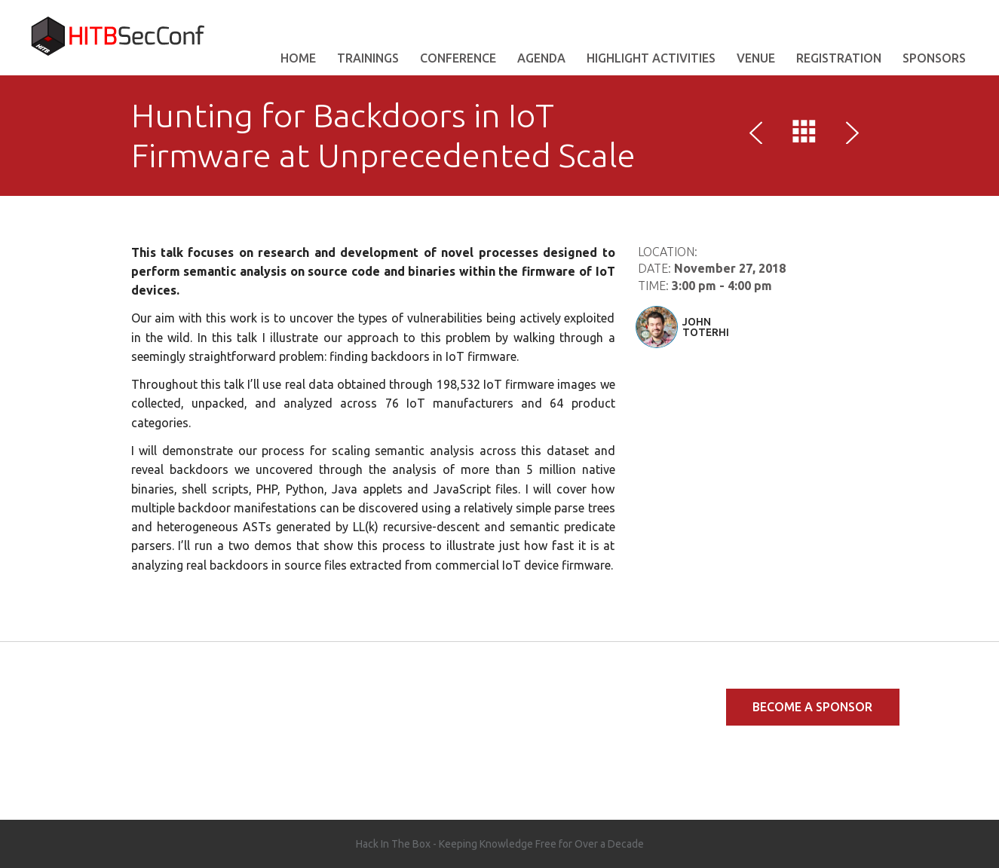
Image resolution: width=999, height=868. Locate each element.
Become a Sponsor (812, 707)
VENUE (756, 58)
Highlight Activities (651, 58)
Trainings (368, 58)
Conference (458, 58)
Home (298, 58)
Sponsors (934, 58)
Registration (838, 58)
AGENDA (541, 58)
